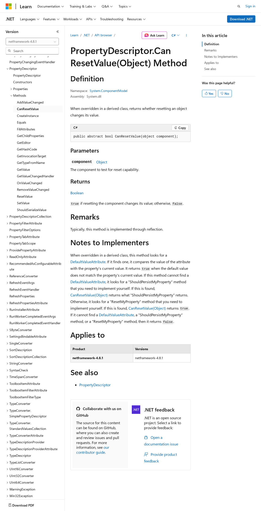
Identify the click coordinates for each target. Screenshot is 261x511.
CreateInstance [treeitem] (28, 88)
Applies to (211, 62)
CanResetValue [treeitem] (28, 81)
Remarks (210, 50)
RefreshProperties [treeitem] (22, 268)
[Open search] (239, 6)
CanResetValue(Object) (89, 294)
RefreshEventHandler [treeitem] (24, 262)
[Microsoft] (9, 6)
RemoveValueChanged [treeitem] (33, 162)
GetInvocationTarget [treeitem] (31, 128)
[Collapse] (58, 31)
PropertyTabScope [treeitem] (22, 215)
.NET (86, 35)
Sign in (250, 6)
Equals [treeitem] (21, 94)
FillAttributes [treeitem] (26, 101)
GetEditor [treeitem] (24, 115)
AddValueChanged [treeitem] (30, 74)
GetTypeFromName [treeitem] (31, 135)
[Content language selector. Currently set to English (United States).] (27, 504)
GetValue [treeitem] (23, 142)
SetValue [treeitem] (23, 175)
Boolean (77, 192)
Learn (74, 35)
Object (101, 161)
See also (210, 68)
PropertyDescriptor (95, 384)
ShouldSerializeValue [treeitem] (31, 182)
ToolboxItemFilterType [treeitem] (25, 369)
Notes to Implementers (220, 56)
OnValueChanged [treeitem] (29, 155)
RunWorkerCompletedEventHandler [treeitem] (34, 295)
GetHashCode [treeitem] (27, 121)
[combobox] (32, 41)
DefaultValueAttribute (87, 261)
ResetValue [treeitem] (24, 168)
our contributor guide (92, 450)
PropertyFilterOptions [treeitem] (24, 202)
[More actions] (186, 35)
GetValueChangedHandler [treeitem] (35, 148)
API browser (103, 35)
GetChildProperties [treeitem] (30, 108)
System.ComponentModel (108, 90)
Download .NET (241, 19)
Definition (211, 44)
